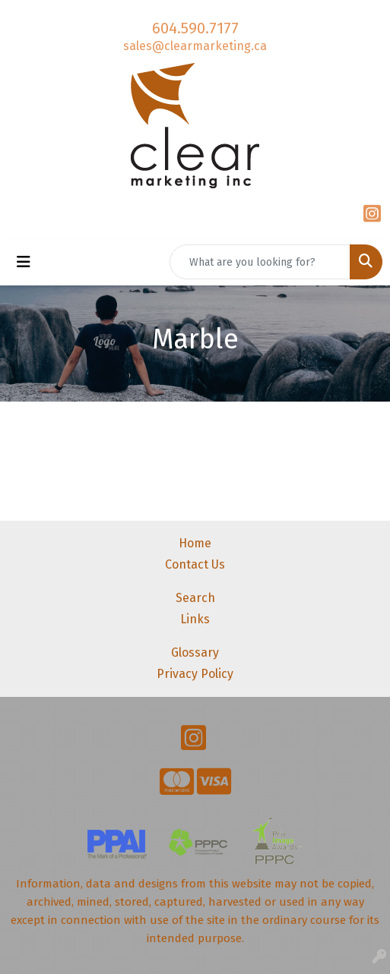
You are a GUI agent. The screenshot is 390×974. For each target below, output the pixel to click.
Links (195, 619)
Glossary (195, 652)
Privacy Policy (195, 674)
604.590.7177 (195, 28)
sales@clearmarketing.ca (195, 46)
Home (195, 543)
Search (195, 598)
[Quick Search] (260, 261)
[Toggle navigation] (24, 262)
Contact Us (195, 564)
